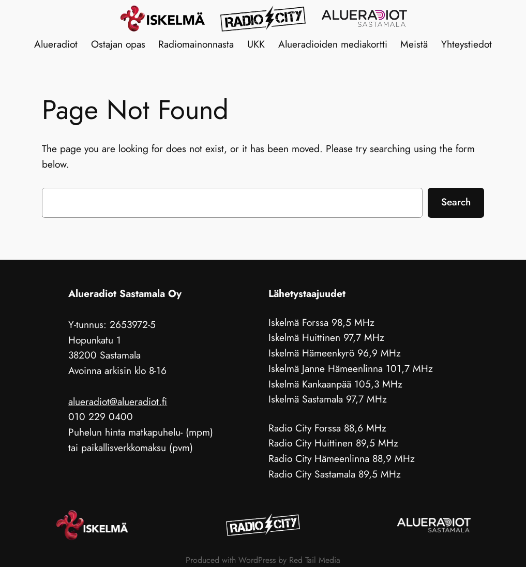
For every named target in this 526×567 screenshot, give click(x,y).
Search (456, 202)
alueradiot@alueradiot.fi (117, 401)
